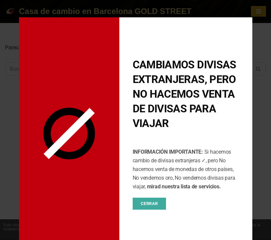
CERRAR (149, 203)
